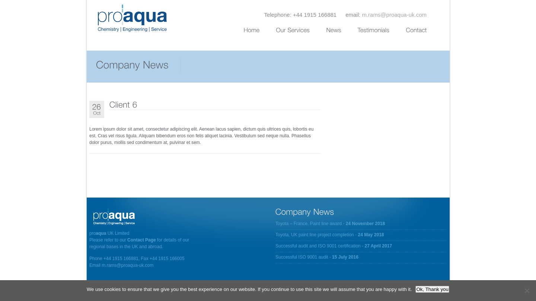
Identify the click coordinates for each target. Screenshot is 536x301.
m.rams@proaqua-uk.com (394, 15)
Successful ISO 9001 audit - (316, 257)
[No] (526, 290)
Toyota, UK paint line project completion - (329, 234)
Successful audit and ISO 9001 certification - (333, 246)
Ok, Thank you (432, 289)
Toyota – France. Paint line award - (330, 223)
